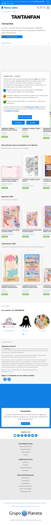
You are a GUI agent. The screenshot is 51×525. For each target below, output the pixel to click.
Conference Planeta (25, 491)
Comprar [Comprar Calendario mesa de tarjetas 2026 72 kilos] (25, 294)
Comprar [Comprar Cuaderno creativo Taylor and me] (25, 136)
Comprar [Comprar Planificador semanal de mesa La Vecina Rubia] (4, 188)
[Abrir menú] (48, 7)
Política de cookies (41, 503)
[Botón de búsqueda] (38, 7)
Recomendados (25, 452)
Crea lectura (25, 470)
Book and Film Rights (25, 488)
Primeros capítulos (25, 449)
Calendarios (4, 292)
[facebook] (5, 380)
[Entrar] (43, 8)
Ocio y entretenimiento (28, 185)
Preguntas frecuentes (25, 467)
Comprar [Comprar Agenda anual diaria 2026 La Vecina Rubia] (4, 236)
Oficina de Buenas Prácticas (31, 506)
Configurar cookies (12, 111)
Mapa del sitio (8, 503)
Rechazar (18, 122)
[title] (15, 435)
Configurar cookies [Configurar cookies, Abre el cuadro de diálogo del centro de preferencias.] (25, 117)
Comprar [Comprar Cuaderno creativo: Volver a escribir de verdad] (46, 188)
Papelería (3, 185)
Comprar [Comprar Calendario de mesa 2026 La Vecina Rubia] (46, 294)
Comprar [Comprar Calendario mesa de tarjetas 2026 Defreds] (4, 294)
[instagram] (9, 380)
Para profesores (25, 483)
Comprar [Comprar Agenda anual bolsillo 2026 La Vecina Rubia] (25, 236)
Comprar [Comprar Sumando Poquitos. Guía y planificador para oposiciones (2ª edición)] (46, 138)
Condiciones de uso (30, 503)
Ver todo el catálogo (12, 36)
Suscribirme (25, 423)
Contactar (25, 465)
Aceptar (32, 122)
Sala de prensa (25, 477)
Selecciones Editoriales (25, 446)
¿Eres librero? (25, 480)
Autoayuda (4, 134)
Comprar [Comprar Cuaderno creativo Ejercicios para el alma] (4, 136)
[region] (25, 99)
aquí (12, 3)
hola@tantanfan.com (7, 371)
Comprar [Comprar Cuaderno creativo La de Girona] (25, 188)
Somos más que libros (18, 503)
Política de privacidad (17, 506)
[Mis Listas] (40, 8)
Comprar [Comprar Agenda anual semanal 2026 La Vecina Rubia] (46, 236)
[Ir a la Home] (1, 11)
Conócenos (25, 462)
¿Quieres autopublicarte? (26, 486)
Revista (26, 455)
